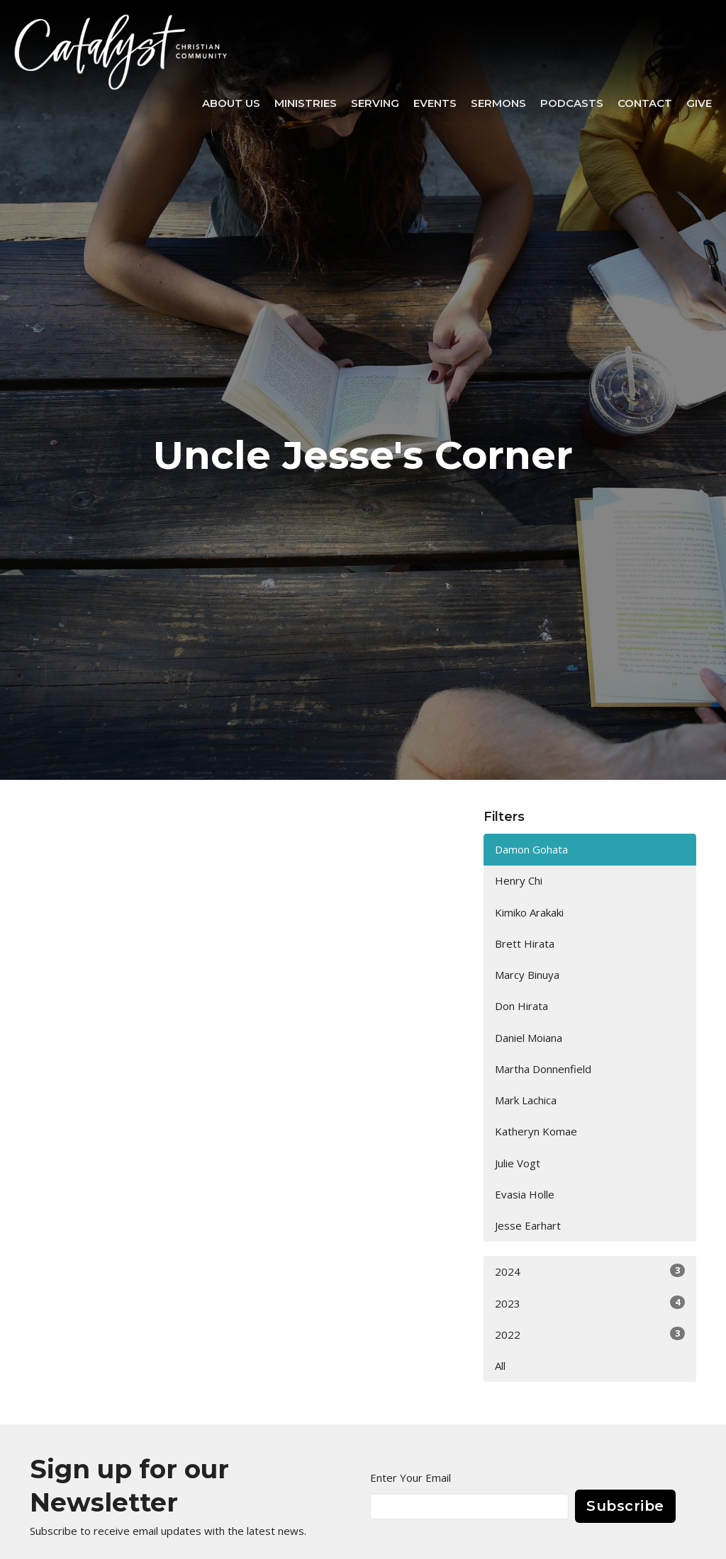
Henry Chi (518, 880)
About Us (231, 103)
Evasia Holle (524, 1194)
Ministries (305, 103)
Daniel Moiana (528, 1038)
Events (435, 103)
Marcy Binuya (527, 975)
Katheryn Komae (536, 1131)
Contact (645, 103)
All (500, 1366)
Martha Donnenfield (543, 1069)
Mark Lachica (526, 1100)
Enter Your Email (410, 1477)
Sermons (498, 103)
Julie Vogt (517, 1163)
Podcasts (571, 103)
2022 (590, 1334)
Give (699, 103)
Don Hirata (521, 1006)
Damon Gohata (531, 849)
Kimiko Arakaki (529, 912)
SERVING (375, 103)
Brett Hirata (524, 943)
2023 (590, 1303)
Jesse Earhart (528, 1225)
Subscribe (625, 1505)
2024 (590, 1271)
